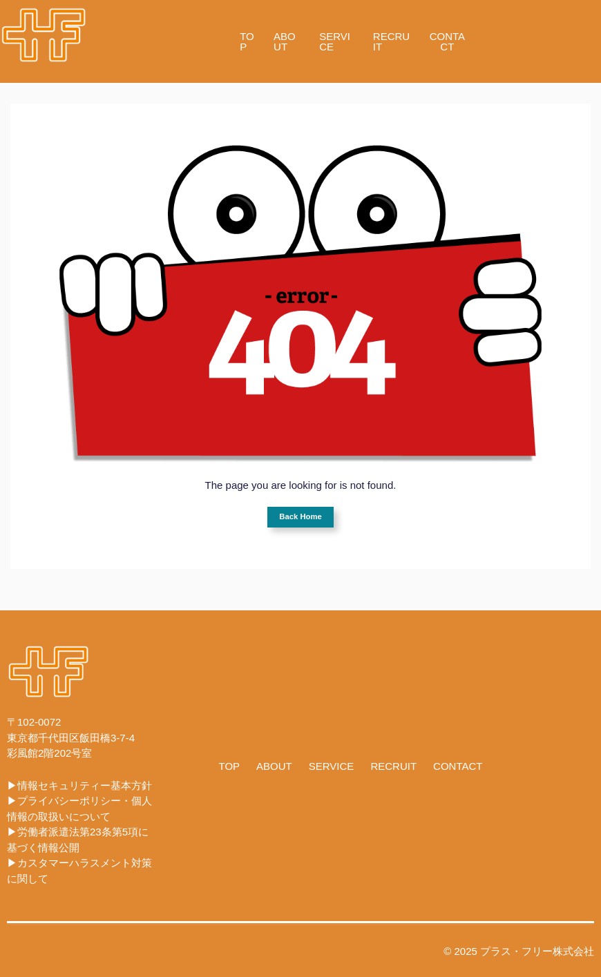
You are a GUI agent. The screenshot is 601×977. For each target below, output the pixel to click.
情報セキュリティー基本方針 (84, 785)
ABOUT (285, 41)
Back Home (300, 516)
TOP (247, 41)
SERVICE (334, 41)
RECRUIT (391, 41)
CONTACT (447, 41)
